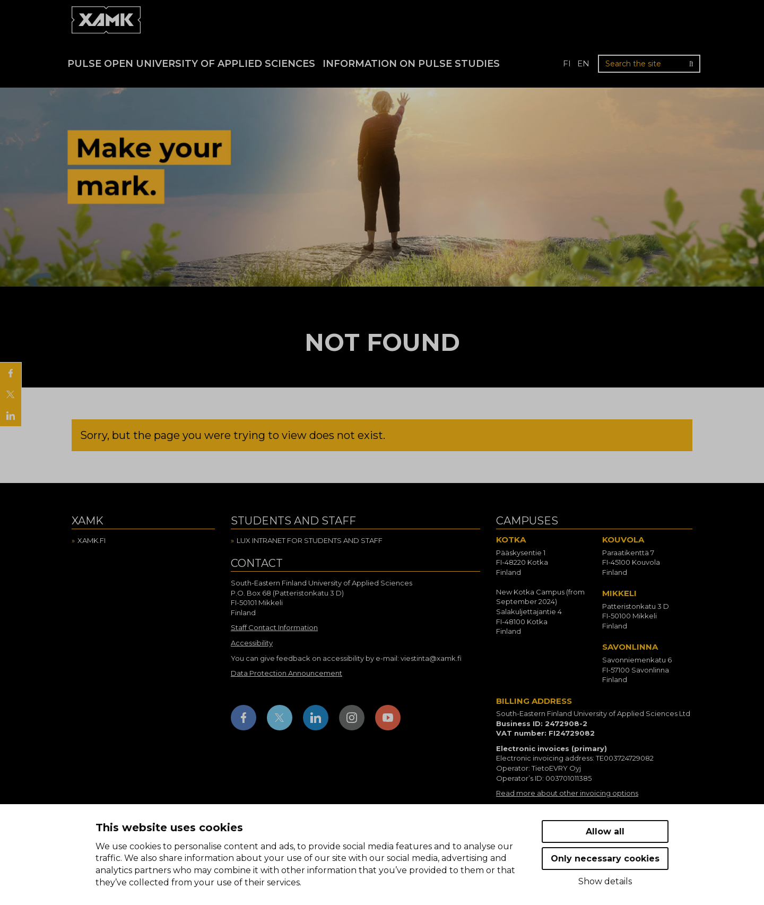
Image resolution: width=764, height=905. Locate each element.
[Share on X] (10, 394)
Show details (605, 881)
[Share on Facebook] (10, 373)
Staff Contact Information (274, 627)
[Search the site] (649, 64)
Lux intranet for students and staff (310, 540)
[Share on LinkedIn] (10, 415)
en (583, 63)
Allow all (605, 831)
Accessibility (252, 643)
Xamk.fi (91, 540)
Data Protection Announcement (286, 673)
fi (567, 63)
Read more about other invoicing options (567, 793)
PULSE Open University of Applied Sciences (191, 64)
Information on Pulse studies (411, 64)
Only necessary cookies (605, 859)
